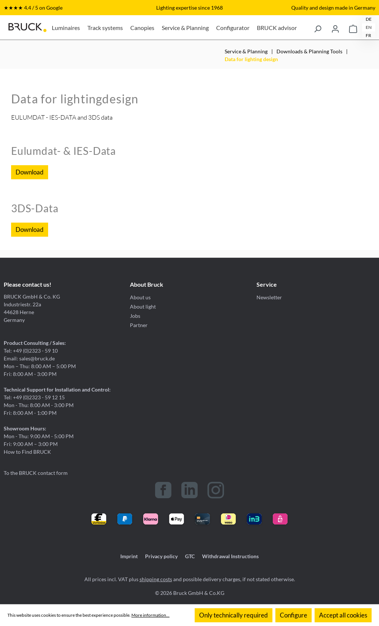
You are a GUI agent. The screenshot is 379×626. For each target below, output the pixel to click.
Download (30, 172)
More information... (150, 615)
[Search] (317, 27)
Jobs (135, 316)
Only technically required (233, 615)
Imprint (129, 556)
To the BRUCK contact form (36, 473)
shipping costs (156, 579)
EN (369, 27)
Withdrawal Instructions (230, 556)
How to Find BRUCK (27, 452)
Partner (139, 325)
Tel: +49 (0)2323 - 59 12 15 (34, 397)
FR (368, 35)
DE (369, 19)
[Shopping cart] (353, 27)
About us (140, 297)
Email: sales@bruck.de (29, 358)
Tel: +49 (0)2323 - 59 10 (31, 350)
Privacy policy (161, 556)
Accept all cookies (343, 615)
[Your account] (335, 27)
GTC (190, 556)
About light (143, 306)
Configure (293, 615)
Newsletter (269, 297)
